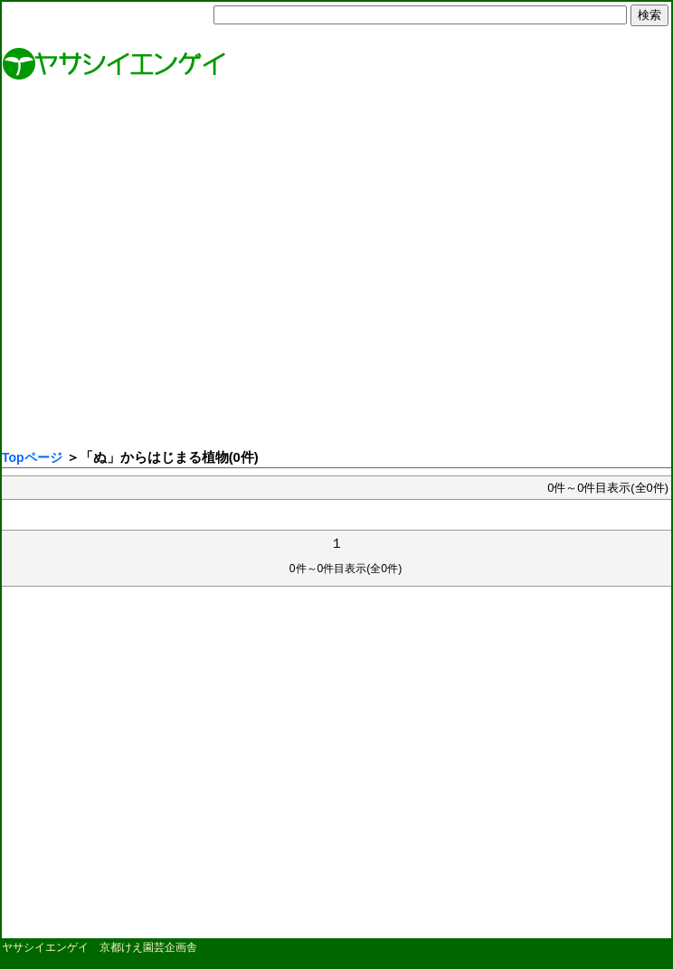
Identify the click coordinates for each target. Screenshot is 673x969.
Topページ (32, 457)
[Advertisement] (169, 268)
